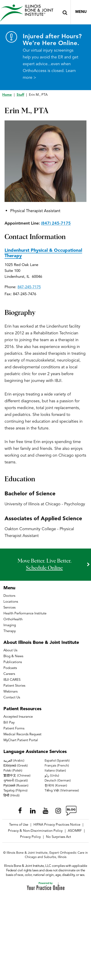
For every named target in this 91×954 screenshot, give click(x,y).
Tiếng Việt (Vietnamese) (62, 790)
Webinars (10, 691)
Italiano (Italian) (55, 770)
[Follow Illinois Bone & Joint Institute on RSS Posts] (71, 810)
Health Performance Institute (24, 613)
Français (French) (57, 765)
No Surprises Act (58, 837)
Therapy (9, 631)
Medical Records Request (22, 734)
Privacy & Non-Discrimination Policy (35, 831)
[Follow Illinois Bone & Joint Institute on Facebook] (20, 810)
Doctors (9, 596)
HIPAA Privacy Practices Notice (56, 825)
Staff (20, 95)
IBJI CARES (11, 680)
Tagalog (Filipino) (15, 790)
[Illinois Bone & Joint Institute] (26, 13)
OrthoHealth (13, 619)
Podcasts (10, 668)
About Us (10, 650)
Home (7, 95)
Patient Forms (13, 728)
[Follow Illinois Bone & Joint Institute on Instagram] (58, 810)
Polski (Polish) (12, 770)
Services (9, 607)
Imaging (9, 625)
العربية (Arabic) (13, 760)
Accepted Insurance (18, 717)
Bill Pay (9, 722)
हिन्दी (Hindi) (11, 795)
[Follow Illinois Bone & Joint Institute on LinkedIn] (32, 810)
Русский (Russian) (15, 785)
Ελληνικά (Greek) (15, 765)
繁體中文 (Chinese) (16, 775)
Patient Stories (14, 686)
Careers (9, 674)
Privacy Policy (30, 837)
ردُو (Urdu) (52, 775)
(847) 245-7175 (56, 223)
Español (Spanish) (57, 760)
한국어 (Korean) (56, 785)
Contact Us (11, 697)
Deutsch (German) (58, 780)
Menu (81, 12)
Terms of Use (18, 825)
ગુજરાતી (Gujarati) (15, 780)
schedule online (44, 568)
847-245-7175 (29, 287)
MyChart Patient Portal (20, 740)
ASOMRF (75, 831)
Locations (10, 602)
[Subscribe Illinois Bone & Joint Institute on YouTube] (45, 810)
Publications (12, 662)
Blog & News (13, 656)
